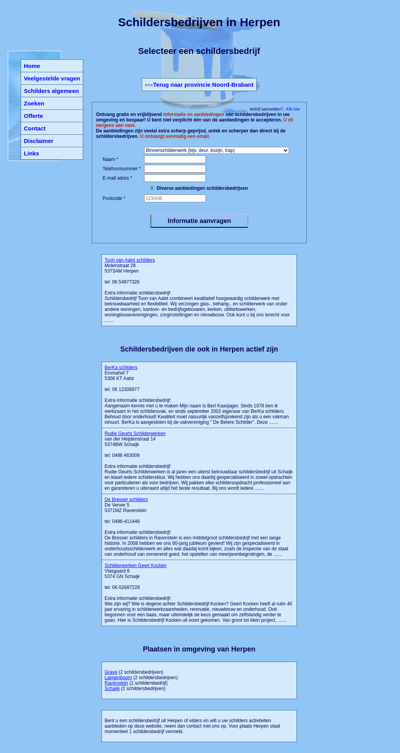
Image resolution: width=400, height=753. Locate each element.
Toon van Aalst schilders (130, 260)
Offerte (33, 115)
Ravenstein (116, 683)
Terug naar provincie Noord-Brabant (203, 84)
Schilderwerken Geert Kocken (136, 565)
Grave (111, 672)
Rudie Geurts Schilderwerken (135, 433)
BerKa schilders (121, 367)
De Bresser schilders (126, 499)
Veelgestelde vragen (52, 78)
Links (31, 153)
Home (32, 65)
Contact (35, 128)
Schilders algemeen (51, 90)
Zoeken (34, 103)
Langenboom (118, 677)
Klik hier (292, 109)
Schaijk (112, 688)
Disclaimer (39, 140)
